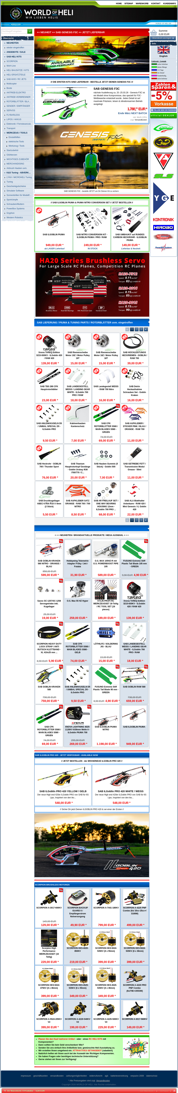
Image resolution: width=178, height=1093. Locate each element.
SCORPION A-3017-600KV (49, 908)
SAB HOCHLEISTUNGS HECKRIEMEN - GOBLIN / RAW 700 (134, 355)
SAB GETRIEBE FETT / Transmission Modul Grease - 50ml (134, 467)
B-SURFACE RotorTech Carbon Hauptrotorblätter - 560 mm (49, 697)
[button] (29, 31)
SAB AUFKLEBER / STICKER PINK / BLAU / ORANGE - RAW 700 (134, 426)
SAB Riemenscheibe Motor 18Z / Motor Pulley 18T (106, 355)
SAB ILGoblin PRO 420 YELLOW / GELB (63, 791)
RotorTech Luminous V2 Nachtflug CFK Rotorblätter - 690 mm (134, 743)
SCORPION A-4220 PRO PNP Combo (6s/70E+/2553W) (134, 988)
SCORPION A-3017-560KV (134, 1019)
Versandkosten (141, 120)
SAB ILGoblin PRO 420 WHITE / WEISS (121, 791)
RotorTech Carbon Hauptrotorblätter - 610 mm (134, 607)
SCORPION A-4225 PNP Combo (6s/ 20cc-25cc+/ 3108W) (134, 911)
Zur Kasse (164, 1091)
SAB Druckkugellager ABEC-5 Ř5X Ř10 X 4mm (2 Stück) (49, 504)
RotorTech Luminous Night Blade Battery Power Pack (49, 743)
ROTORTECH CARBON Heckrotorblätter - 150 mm (77, 564)
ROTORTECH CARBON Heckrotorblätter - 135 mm (77, 607)
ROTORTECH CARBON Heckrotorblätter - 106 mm (105, 607)
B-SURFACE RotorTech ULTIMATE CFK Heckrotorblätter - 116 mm (49, 651)
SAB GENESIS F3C (107, 88)
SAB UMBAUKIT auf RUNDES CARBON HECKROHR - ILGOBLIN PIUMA (129, 237)
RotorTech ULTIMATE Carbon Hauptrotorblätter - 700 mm (77, 697)
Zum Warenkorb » (147, 1091)
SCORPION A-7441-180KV (106, 908)
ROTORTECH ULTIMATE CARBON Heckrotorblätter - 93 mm (106, 564)
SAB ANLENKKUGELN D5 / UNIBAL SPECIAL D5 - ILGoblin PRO (49, 426)
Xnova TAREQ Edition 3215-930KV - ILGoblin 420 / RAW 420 (49, 355)
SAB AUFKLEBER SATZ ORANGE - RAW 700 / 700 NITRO (77, 504)
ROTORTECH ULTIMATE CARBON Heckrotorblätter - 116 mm (134, 564)
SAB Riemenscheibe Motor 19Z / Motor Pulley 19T (78, 355)
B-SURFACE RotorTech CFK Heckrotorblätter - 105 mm (134, 651)
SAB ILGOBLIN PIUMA (54, 234)
